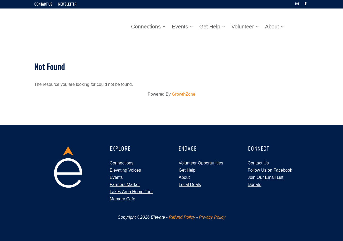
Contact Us (43, 4)
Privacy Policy (212, 217)
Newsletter (67, 4)
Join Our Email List (265, 177)
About (272, 27)
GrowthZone (183, 94)
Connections (146, 27)
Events (180, 27)
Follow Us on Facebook (270, 170)
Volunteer (242, 27)
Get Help (209, 27)
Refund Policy (182, 217)
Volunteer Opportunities (201, 162)
